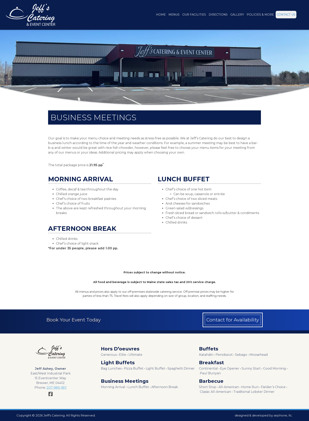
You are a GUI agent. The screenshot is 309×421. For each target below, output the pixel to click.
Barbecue (211, 381)
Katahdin (206, 355)
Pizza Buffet (133, 368)
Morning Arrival (113, 387)
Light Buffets (118, 362)
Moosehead (258, 355)
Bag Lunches (111, 368)
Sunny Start (251, 368)
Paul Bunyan (210, 373)
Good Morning (274, 368)
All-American (229, 387)
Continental (208, 368)
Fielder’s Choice (273, 387)
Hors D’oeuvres (120, 349)
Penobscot (224, 355)
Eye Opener (229, 368)
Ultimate (135, 355)
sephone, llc (283, 415)
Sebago (241, 355)
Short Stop (207, 387)
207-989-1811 (57, 387)
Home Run (250, 387)
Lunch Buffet (138, 387)
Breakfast (211, 362)
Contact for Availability (232, 320)
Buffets (208, 349)
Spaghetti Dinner (181, 368)
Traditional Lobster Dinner (254, 392)
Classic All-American (215, 392)
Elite (122, 355)
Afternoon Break (164, 387)
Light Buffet (155, 368)
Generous (109, 355)
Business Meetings (124, 381)
